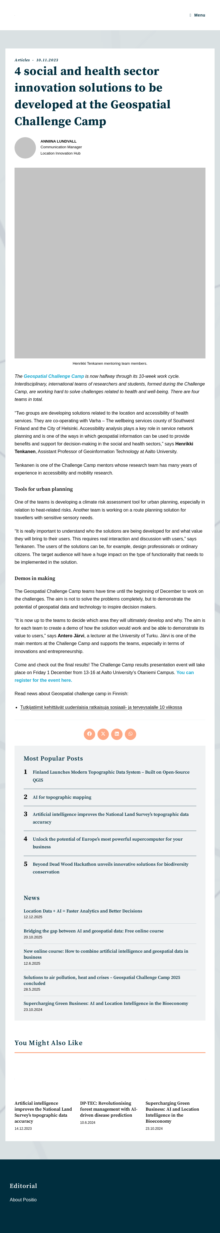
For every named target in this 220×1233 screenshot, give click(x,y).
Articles (22, 60)
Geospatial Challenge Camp (54, 376)
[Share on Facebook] (89, 734)
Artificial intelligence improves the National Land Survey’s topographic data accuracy (43, 1112)
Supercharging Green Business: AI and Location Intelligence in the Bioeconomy (106, 1003)
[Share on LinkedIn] (117, 734)
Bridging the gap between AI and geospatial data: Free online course (94, 931)
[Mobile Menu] (197, 15)
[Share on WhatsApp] (130, 734)
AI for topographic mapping (62, 797)
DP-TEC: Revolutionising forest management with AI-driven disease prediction (108, 1109)
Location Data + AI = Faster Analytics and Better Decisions (83, 911)
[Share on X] (103, 734)
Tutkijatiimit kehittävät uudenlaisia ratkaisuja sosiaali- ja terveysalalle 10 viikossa (101, 707)
